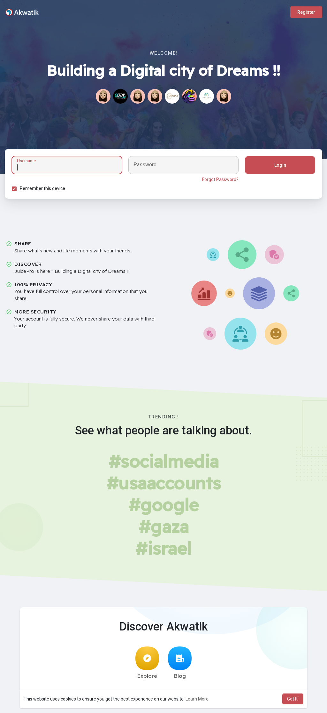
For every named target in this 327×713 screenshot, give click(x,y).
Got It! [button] (293, 698)
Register (306, 12)
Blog (180, 664)
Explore (147, 664)
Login (279, 166)
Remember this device (43, 189)
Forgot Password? (219, 180)
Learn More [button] (197, 698)
